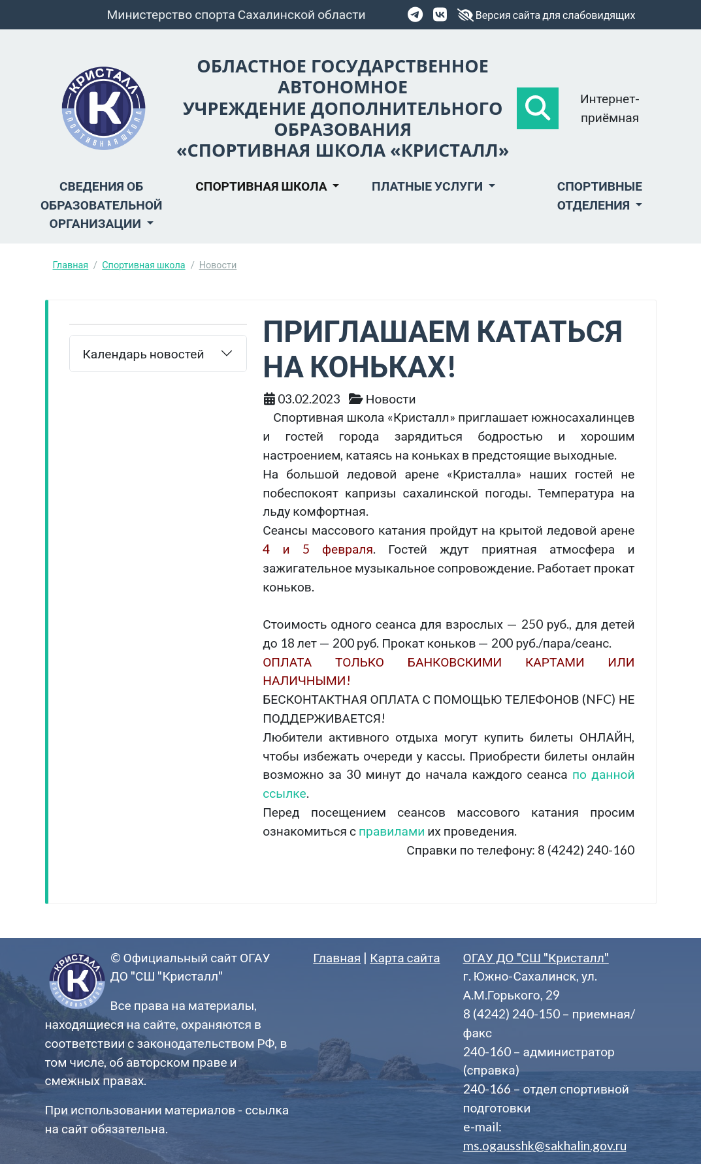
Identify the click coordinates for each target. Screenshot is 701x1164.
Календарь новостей (143, 353)
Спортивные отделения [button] (599, 195)
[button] (538, 108)
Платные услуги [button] (428, 185)
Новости (218, 264)
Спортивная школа (143, 264)
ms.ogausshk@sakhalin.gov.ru (545, 1145)
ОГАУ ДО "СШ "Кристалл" (536, 957)
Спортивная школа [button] (262, 185)
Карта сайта (405, 957)
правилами (392, 830)
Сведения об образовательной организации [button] (101, 204)
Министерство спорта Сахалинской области (236, 14)
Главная (71, 264)
